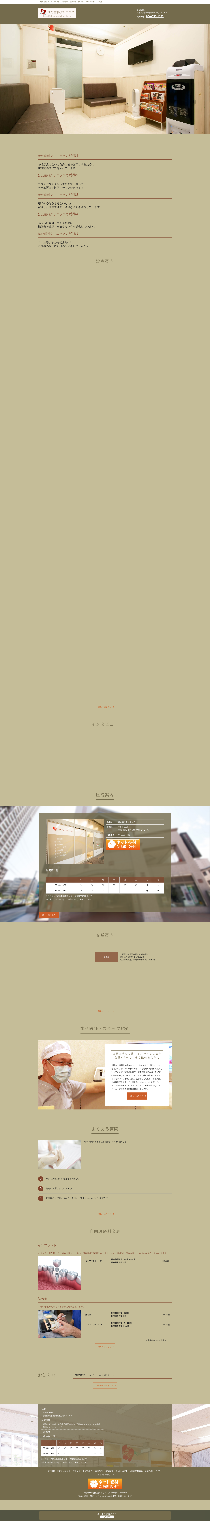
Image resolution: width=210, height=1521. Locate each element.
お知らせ (120, 13)
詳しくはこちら (104, 719)
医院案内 (96, 10)
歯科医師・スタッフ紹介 (90, 6)
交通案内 (110, 10)
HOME (82, 17)
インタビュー (112, 6)
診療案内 (83, 10)
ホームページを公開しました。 (102, 1395)
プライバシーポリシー (100, 17)
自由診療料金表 (103, 13)
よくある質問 (85, 13)
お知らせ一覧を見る (104, 1406)
